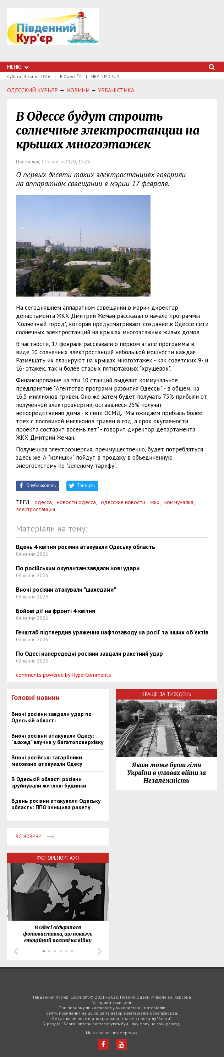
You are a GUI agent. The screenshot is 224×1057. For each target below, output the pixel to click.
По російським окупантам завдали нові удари (78, 568)
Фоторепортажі (58, 857)
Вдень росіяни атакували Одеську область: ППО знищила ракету (56, 804)
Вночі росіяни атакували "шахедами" (66, 589)
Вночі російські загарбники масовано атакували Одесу (46, 760)
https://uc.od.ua (53, 35)
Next (100, 951)
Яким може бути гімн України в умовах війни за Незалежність (166, 773)
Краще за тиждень (166, 694)
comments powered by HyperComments (63, 674)
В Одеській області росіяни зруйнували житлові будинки (48, 782)
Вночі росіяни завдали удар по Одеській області (51, 717)
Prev (16, 951)
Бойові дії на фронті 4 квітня (55, 611)
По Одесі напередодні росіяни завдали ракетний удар (89, 654)
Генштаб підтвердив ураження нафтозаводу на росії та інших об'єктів (112, 632)
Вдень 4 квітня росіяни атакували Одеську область (85, 547)
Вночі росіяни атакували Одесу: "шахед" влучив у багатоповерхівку (57, 738)
